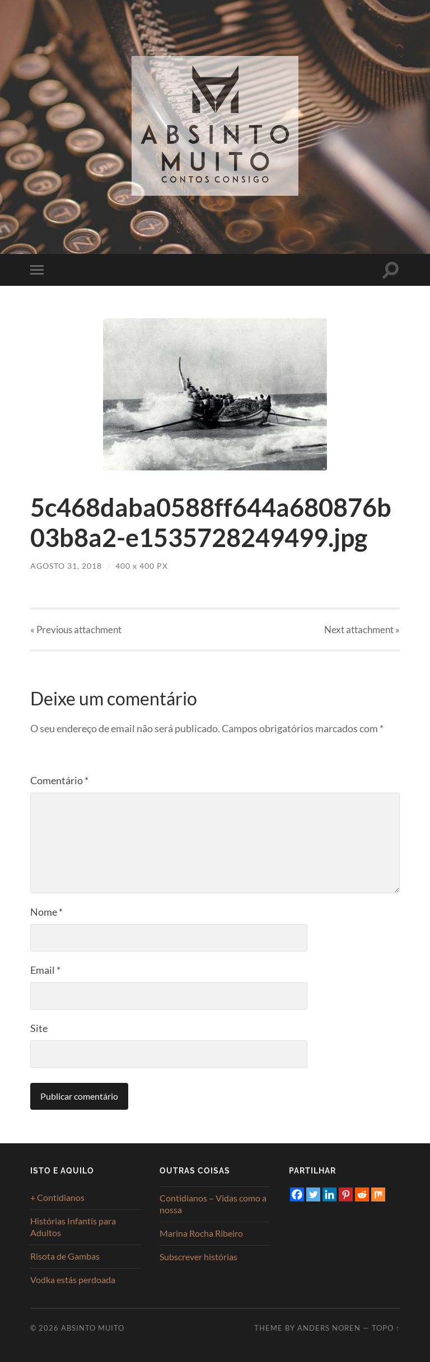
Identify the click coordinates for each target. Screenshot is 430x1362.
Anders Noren (329, 1327)
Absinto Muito (92, 1327)
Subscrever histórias (198, 1256)
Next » (362, 629)
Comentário (59, 780)
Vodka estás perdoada (72, 1279)
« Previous (75, 629)
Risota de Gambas (65, 1256)
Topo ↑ (386, 1327)
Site (39, 1028)
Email (45, 970)
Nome (46, 912)
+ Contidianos (57, 1197)
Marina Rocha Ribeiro (201, 1233)
